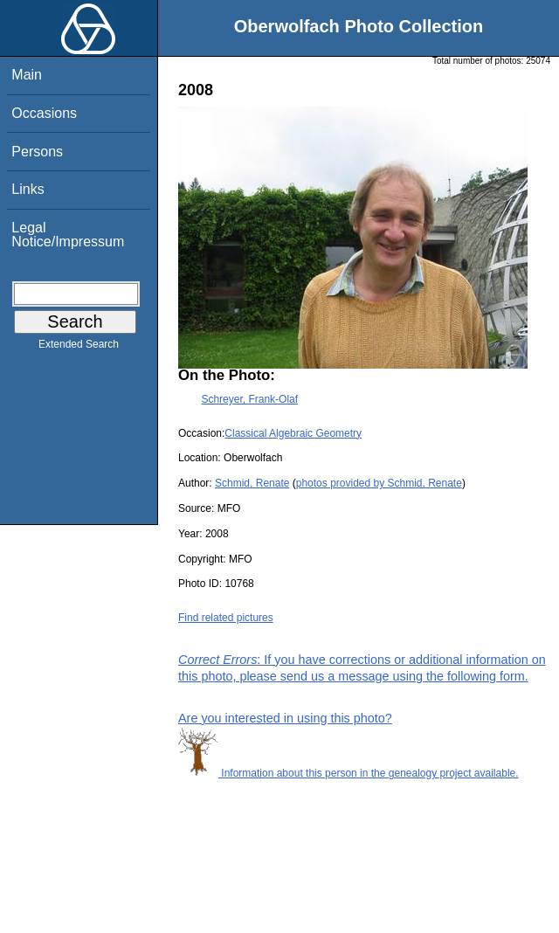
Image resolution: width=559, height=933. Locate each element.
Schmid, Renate (252, 483)
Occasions (44, 113)
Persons (37, 151)
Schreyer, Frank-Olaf (249, 399)
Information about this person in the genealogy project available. (348, 773)
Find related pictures (225, 618)
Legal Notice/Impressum (67, 234)
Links (27, 189)
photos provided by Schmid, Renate (379, 483)
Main (26, 74)
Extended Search (78, 347)
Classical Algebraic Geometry (293, 433)
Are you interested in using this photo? (285, 718)
